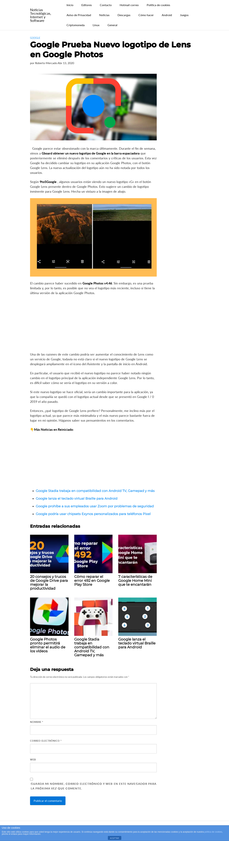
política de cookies (213, 832)
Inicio (70, 5)
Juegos (184, 15)
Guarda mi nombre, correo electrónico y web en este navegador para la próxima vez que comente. (93, 786)
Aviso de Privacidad (79, 15)
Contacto (106, 5)
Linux (96, 25)
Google (35, 37)
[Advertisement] (93, 325)
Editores (86, 5)
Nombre (36, 722)
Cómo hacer (146, 15)
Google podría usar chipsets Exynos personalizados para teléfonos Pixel (93, 514)
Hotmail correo (129, 5)
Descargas (124, 15)
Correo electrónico (46, 740)
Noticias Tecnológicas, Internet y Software (40, 15)
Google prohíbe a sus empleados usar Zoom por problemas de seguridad (95, 506)
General (112, 25)
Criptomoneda (76, 25)
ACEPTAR (114, 838)
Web (33, 759)
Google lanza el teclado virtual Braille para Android (76, 499)
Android (167, 15)
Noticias (104, 15)
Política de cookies (158, 5)
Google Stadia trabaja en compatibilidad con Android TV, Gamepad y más (95, 491)
